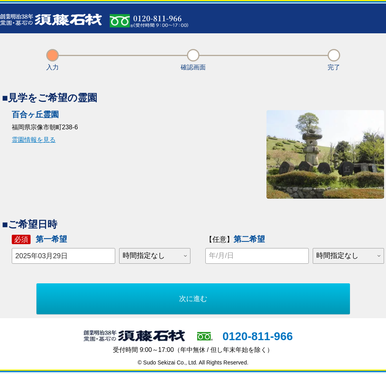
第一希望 (39, 239)
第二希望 (235, 239)
